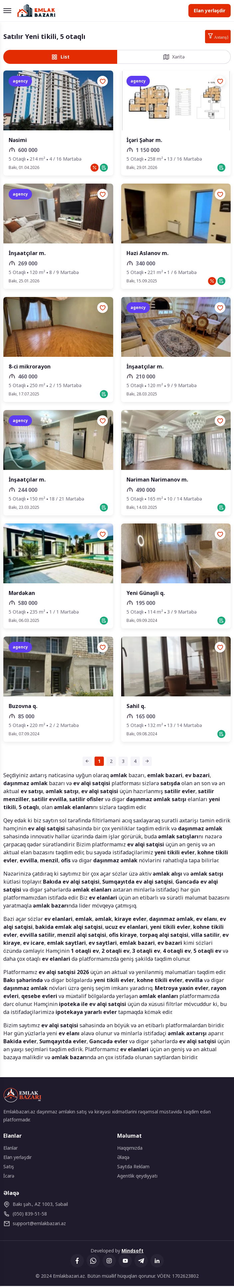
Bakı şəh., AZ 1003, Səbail (35, 1205)
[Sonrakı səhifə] (147, 762)
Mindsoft (132, 1251)
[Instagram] (109, 1261)
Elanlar (10, 1149)
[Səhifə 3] (123, 762)
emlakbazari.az (34, 1224)
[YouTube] (125, 1261)
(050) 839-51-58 (25, 1215)
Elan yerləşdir (209, 10)
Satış (8, 1167)
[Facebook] (77, 1261)
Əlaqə (123, 1158)
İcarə (8, 1177)
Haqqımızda (129, 1149)
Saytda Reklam (133, 1167)
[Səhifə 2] (111, 762)
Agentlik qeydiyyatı (137, 1177)
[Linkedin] (157, 1261)
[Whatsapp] (93, 1261)
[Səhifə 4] (135, 762)
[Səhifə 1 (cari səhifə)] (99, 762)
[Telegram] (141, 1261)
